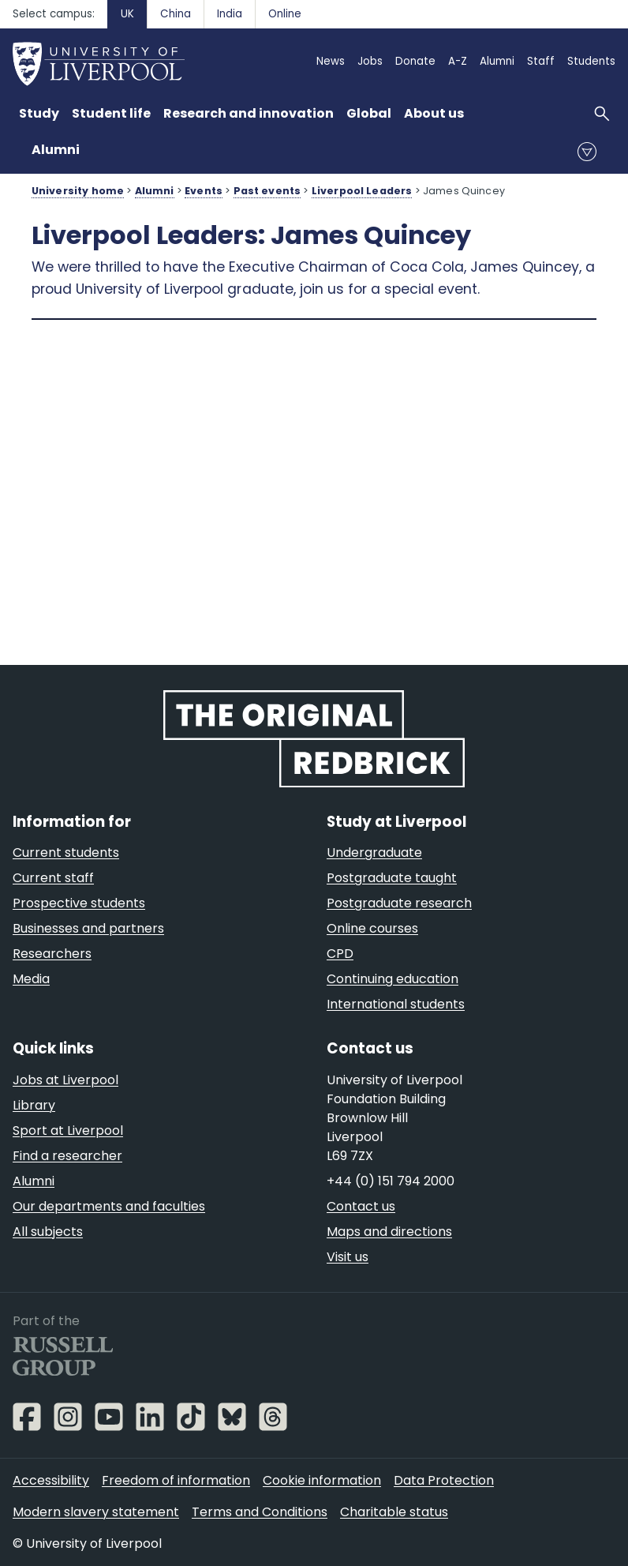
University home (78, 190)
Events (203, 190)
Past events (267, 190)
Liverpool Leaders (362, 190)
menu (587, 151)
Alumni (56, 150)
